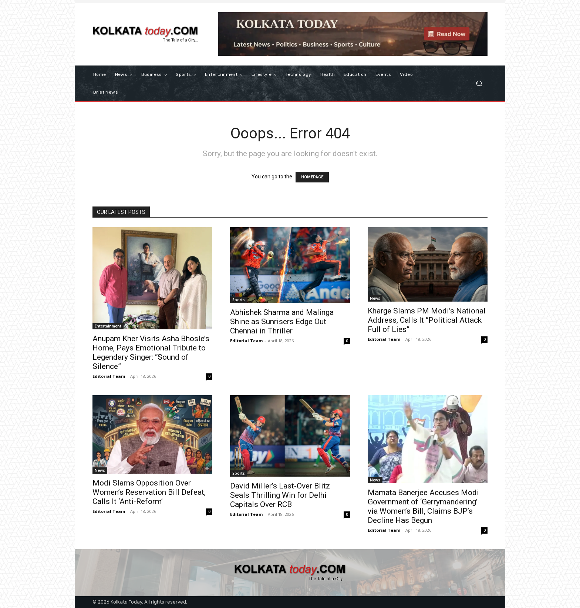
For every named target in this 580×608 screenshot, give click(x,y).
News (375, 298)
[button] (479, 83)
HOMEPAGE (312, 177)
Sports (238, 299)
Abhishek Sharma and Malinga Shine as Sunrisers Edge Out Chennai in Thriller (282, 321)
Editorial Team (108, 376)
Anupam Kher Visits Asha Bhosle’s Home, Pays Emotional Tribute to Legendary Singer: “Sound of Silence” (150, 352)
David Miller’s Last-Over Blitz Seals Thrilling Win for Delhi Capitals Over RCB (280, 495)
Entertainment (108, 326)
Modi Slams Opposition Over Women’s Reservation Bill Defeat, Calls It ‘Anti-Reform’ (149, 492)
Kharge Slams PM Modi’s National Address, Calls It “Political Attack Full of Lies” (427, 320)
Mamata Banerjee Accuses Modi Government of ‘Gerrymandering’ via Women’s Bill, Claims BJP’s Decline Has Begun (423, 506)
